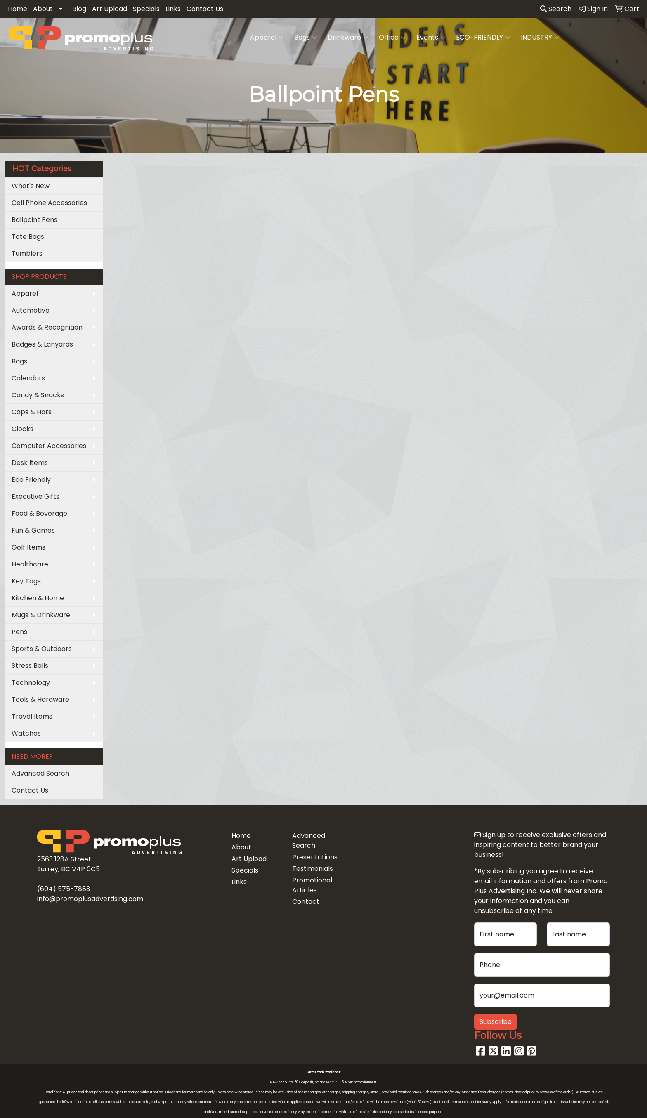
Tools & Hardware (40, 699)
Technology (31, 682)
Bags (305, 37)
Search (555, 9)
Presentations (315, 857)
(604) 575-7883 (63, 889)
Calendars (28, 378)
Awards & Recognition (47, 327)
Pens (19, 632)
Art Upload (109, 9)
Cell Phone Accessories (49, 203)
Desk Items (30, 462)
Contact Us (205, 9)
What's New (31, 186)
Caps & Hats (32, 412)
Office (392, 37)
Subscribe (495, 1021)
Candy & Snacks (38, 395)
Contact (305, 901)
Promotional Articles (312, 885)
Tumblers (27, 253)
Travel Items (32, 716)
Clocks (22, 429)
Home (17, 9)
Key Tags (26, 581)
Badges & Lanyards (42, 344)
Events (430, 37)
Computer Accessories (49, 446)
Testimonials (312, 868)
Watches (26, 733)
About (43, 9)
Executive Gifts (35, 496)
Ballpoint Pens (34, 219)
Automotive (31, 310)
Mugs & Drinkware (41, 615)
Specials (146, 9)
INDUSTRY (540, 37)
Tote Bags (28, 236)
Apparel (266, 37)
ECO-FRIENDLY (483, 37)
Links (173, 9)
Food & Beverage (39, 513)
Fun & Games (33, 530)
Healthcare (30, 564)
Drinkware (348, 37)
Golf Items (28, 547)
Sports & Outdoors (42, 648)
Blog (79, 9)
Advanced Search (40, 773)
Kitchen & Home (38, 598)
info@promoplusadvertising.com (90, 898)
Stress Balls (30, 665)
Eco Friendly (31, 479)
